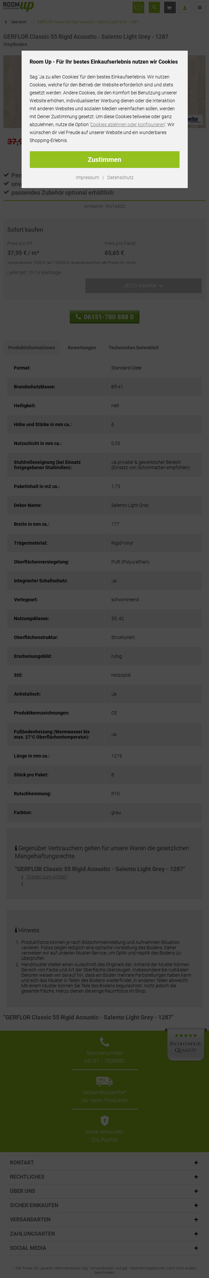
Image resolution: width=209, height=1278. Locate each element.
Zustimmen (104, 160)
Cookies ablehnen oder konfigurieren (127, 124)
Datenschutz (120, 177)
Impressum (87, 177)
